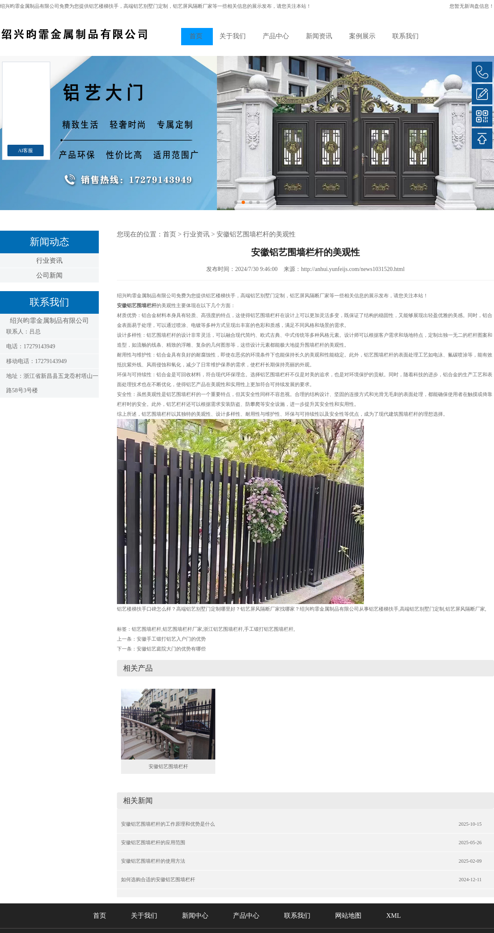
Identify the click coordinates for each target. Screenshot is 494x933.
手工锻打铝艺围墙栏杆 (269, 629)
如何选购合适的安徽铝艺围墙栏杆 (158, 879)
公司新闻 (49, 275)
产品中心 (276, 35)
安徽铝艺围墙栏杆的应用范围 (153, 842)
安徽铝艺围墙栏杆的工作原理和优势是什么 (168, 824)
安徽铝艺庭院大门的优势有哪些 (171, 649)
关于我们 (232, 35)
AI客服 (25, 150)
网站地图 (348, 915)
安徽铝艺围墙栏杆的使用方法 (153, 861)
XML (393, 915)
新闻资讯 (319, 35)
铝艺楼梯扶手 (104, 6)
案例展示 (362, 35)
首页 (196, 35)
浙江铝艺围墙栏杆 (223, 629)
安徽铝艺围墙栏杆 (168, 766)
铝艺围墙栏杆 (146, 629)
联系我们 (405, 35)
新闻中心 (195, 915)
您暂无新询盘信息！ (472, 6)
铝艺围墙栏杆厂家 (182, 629)
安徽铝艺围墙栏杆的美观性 (256, 234)
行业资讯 (49, 260)
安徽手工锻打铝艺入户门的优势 (171, 639)
